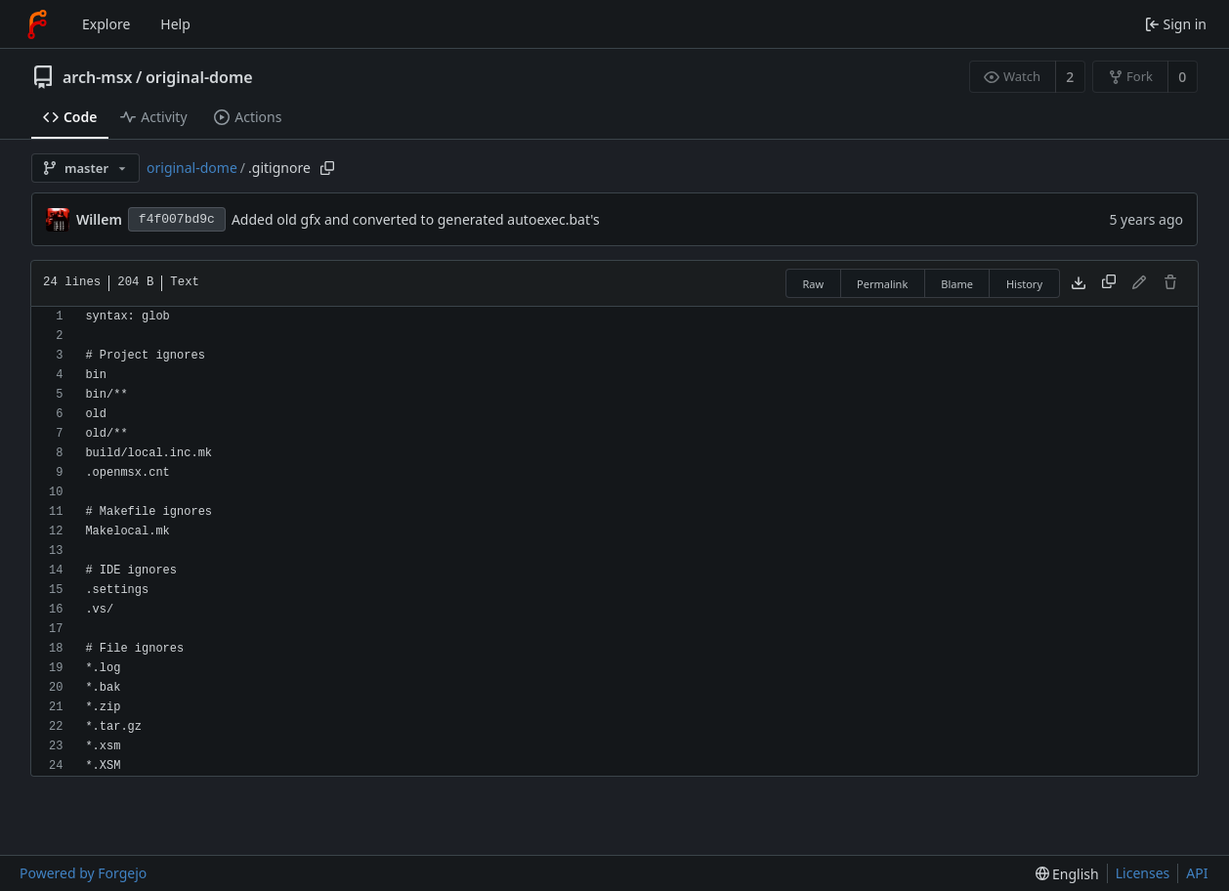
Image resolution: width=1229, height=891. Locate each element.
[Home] (37, 24)
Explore (106, 24)
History (1024, 283)
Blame (957, 283)
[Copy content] (1108, 283)
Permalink (882, 283)
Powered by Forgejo (83, 873)
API (1197, 873)
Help (175, 24)
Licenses (1143, 873)
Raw (813, 283)
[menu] (1067, 874)
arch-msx (98, 77)
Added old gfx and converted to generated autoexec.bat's (416, 219)
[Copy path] (327, 168)
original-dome (199, 77)
